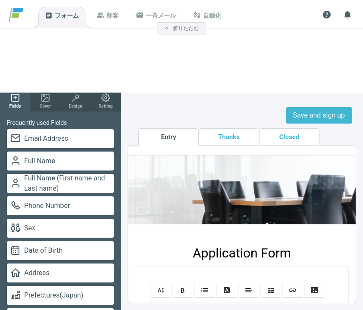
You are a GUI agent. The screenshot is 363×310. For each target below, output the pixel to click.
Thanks (229, 137)
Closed (289, 137)
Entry (168, 137)
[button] (161, 290)
